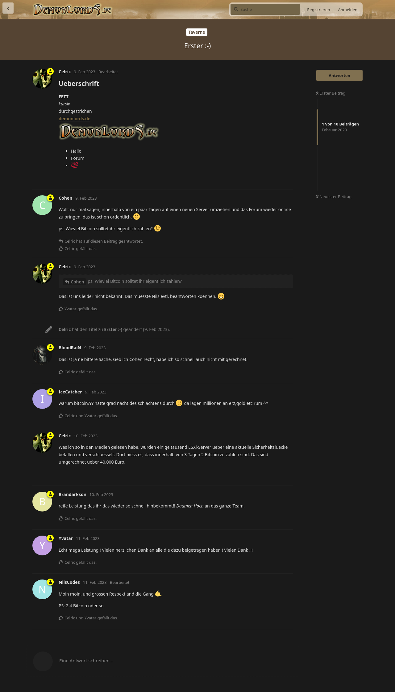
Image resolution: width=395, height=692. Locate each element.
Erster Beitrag (330, 93)
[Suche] (265, 9)
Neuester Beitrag (333, 196)
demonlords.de (74, 118)
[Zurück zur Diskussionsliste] (8, 8)
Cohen (77, 282)
